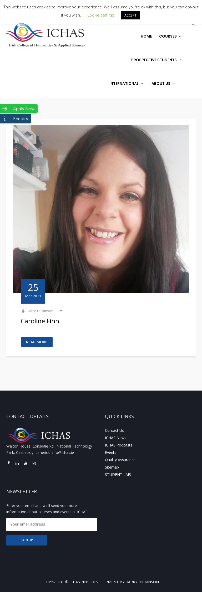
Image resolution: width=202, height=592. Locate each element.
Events (110, 452)
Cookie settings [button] (101, 15)
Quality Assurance (120, 459)
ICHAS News (115, 437)
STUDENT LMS (118, 474)
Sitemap (112, 467)
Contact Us (114, 430)
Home (146, 36)
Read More (36, 341)
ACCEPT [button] (130, 15)
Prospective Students (156, 60)
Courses (170, 36)
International (126, 83)
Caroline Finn (40, 320)
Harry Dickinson (40, 310)
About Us (164, 83)
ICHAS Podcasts (118, 445)
